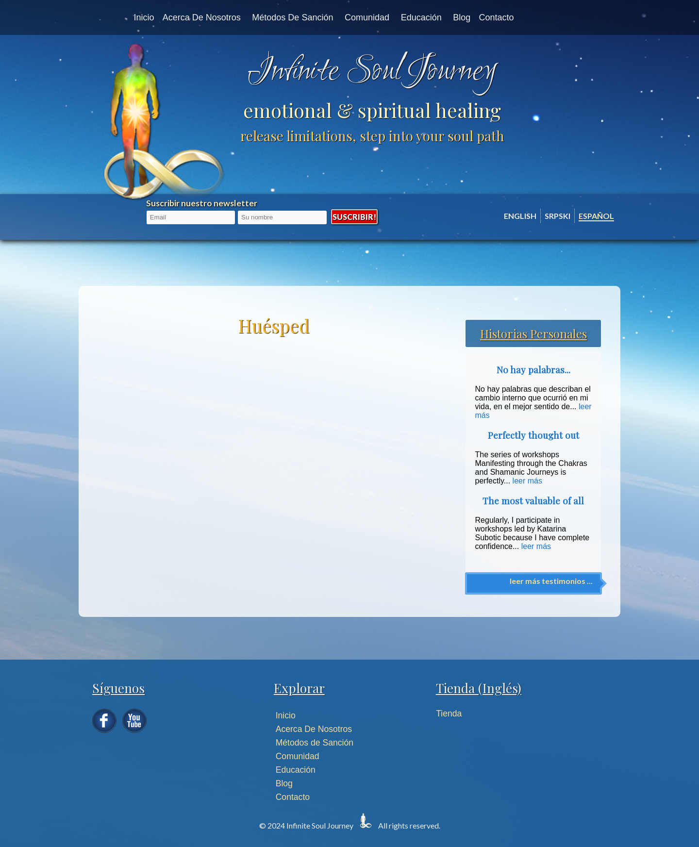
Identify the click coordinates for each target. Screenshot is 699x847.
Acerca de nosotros (202, 17)
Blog (461, 17)
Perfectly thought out (533, 435)
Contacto (496, 17)
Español (596, 215)
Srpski (557, 215)
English (520, 215)
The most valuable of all (533, 501)
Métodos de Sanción (292, 17)
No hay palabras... (533, 370)
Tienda (449, 713)
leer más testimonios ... (551, 580)
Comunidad (367, 17)
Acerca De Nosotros (314, 729)
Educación (421, 17)
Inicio (143, 17)
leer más (527, 481)
